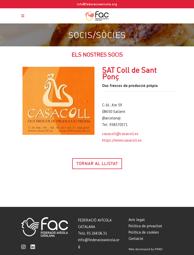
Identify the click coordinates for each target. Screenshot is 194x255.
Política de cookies (144, 232)
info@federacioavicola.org (97, 4)
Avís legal (137, 219)
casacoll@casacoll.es (120, 133)
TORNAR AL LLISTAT (97, 163)
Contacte (136, 238)
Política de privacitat (145, 226)
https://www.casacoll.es (122, 140)
